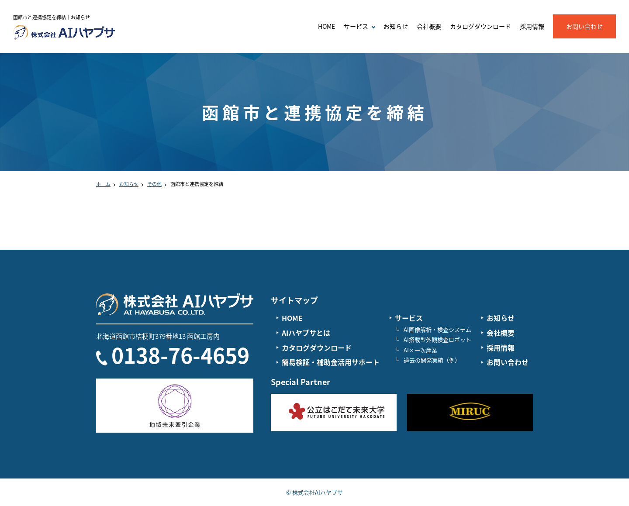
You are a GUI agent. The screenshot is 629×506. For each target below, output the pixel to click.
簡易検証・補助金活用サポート (331, 362)
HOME (326, 26)
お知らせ (396, 26)
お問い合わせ (584, 26)
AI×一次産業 (420, 350)
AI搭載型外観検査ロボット (437, 339)
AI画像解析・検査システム (437, 329)
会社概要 (429, 26)
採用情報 (532, 26)
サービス (409, 318)
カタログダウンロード (480, 26)
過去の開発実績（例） (432, 360)
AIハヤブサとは (306, 332)
